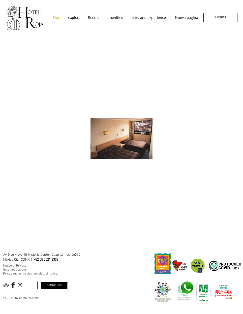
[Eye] (187, 288)
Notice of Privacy (14, 266)
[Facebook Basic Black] (13, 285)
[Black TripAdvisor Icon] (6, 285)
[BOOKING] (220, 17)
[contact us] (54, 285)
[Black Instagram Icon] (20, 285)
